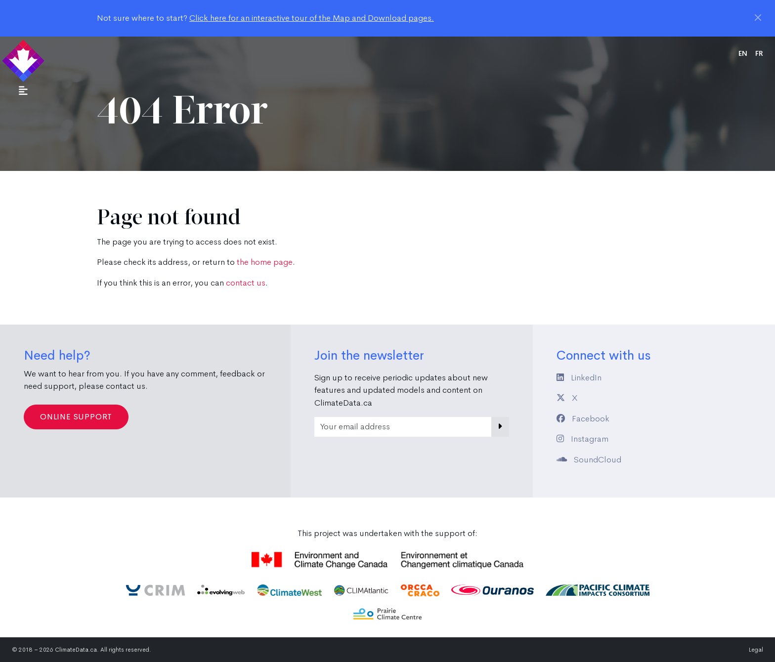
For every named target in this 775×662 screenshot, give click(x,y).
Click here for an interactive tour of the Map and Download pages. (311, 18)
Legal (756, 650)
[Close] (758, 17)
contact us (245, 283)
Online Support (76, 417)
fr (759, 53)
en (742, 53)
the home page (265, 262)
